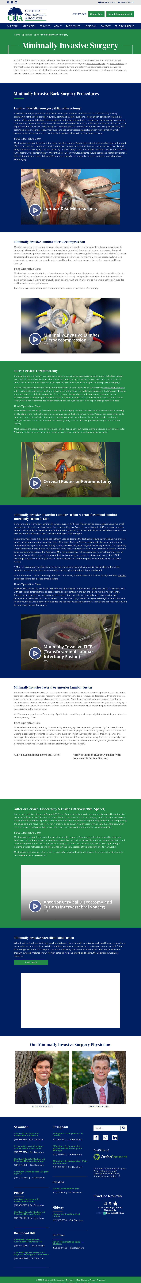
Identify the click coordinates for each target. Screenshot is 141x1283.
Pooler (19, 1189)
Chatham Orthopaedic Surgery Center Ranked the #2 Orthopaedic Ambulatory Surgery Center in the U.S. (109, 1169)
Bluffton (59, 1231)
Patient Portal (126, 2)
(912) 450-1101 (20, 1201)
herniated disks (117, 60)
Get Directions (36, 1136)
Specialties (29, 22)
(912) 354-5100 (21, 1161)
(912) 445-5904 (21, 1242)
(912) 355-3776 (20, 1148)
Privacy (69, 1276)
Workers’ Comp (107, 2)
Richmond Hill (24, 1229)
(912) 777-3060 (21, 1174)
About (57, 22)
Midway (58, 1204)
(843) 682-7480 (60, 1244)
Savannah (21, 1123)
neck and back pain (95, 60)
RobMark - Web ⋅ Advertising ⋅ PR (81, 1279)
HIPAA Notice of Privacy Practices (90, 1276)
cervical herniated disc (114, 384)
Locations (91, 22)
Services (45, 22)
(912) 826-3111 (59, 1136)
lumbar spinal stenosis (24, 246)
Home (17, 31)
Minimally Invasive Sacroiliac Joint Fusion (44, 934)
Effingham (60, 1123)
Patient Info (73, 22)
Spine (36, 31)
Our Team (12, 22)
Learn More (31, 958)
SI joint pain (47, 939)
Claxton (58, 1178)
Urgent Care (96, 12)
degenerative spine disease (104, 63)
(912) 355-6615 (79, 12)
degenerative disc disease (30, 575)
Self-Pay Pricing (124, 22)
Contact (105, 22)
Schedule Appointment (120, 12)
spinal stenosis (21, 66)
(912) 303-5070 (60, 1216)
